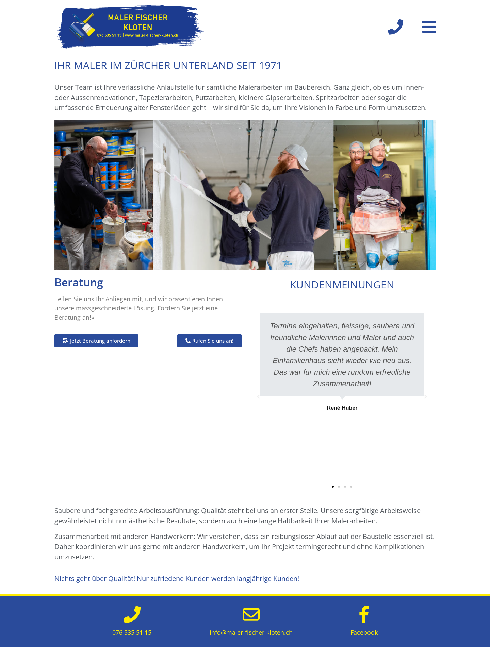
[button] (333, 487)
